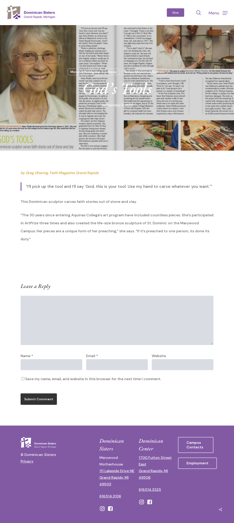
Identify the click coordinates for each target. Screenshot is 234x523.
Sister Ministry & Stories (144, 72)
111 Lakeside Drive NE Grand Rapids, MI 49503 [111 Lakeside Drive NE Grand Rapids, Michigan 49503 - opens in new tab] (116, 477)
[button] (218, 12)
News (112, 72)
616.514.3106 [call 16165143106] (110, 496)
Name (27, 355)
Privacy (27, 461)
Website (159, 355)
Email (92, 355)
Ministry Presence (85, 72)
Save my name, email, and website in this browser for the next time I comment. (93, 379)
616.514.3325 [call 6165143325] (150, 489)
